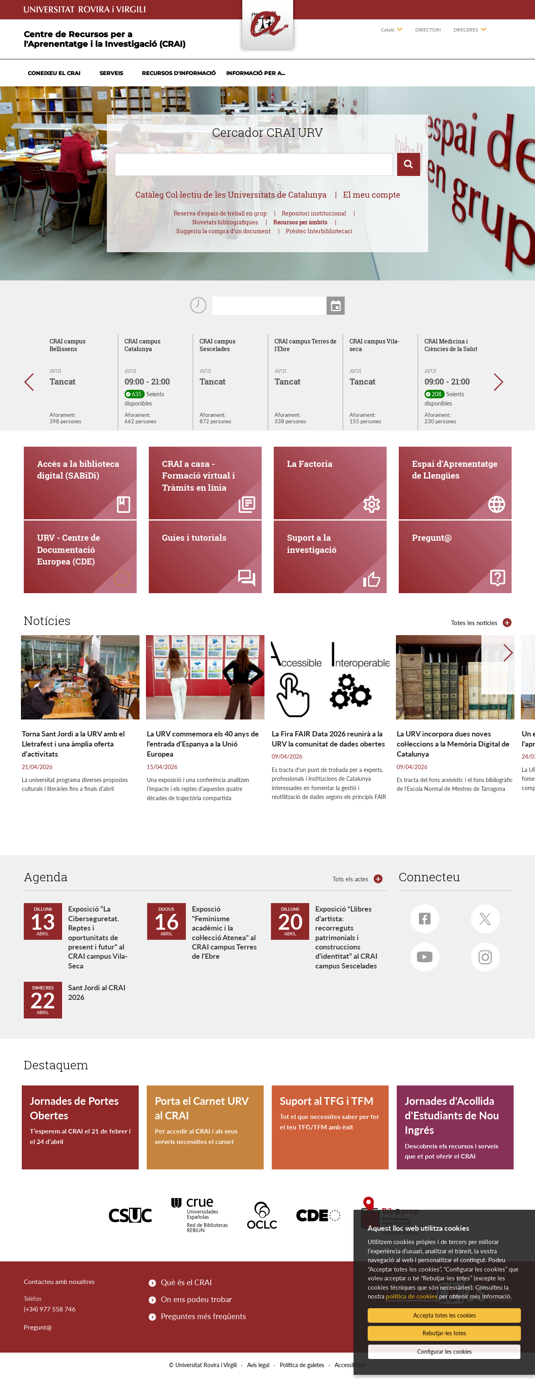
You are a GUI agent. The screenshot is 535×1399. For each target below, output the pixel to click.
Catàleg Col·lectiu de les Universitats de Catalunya (231, 194)
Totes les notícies (474, 644)
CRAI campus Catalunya (142, 345)
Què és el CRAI (186, 1303)
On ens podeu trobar (196, 1320)
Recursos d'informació (179, 73)
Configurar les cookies (444, 1351)
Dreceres (466, 30)
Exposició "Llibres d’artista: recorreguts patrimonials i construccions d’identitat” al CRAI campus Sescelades (346, 958)
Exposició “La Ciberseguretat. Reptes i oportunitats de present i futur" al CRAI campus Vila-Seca (98, 958)
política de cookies (411, 1296)
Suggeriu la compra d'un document (223, 231)
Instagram (481, 976)
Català (387, 30)
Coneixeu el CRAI (54, 73)
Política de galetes (302, 1386)
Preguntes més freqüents (203, 1338)
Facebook (420, 937)
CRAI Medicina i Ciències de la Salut (451, 345)
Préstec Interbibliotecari (319, 231)
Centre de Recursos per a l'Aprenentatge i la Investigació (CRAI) (104, 39)
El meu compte (371, 194)
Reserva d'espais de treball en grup (220, 213)
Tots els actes (350, 900)
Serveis (111, 73)
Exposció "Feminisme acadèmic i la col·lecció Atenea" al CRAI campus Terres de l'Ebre (224, 954)
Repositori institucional (314, 213)
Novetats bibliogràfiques (225, 222)
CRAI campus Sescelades (217, 345)
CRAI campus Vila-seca (375, 345)
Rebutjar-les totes (444, 1333)
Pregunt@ (38, 1348)
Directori (428, 30)
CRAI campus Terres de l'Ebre (306, 345)
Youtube (421, 975)
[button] (33, 382)
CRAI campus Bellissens (67, 345)
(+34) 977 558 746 (49, 1330)
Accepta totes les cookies (444, 1315)
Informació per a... (255, 73)
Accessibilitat (350, 1386)
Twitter (482, 937)
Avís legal (258, 1386)
